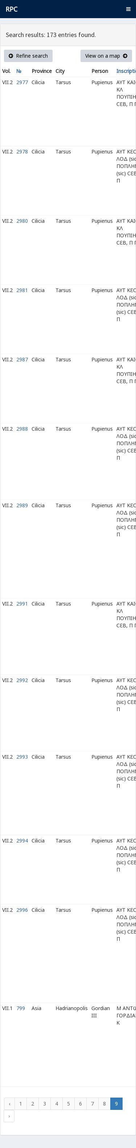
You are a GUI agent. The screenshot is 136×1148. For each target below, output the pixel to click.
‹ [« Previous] (9, 1103)
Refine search (28, 55)
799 (20, 1008)
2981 (22, 290)
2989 (22, 505)
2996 (22, 909)
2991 (22, 603)
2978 (22, 151)
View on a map (106, 55)
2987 (22, 359)
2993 (22, 756)
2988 (22, 428)
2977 (22, 82)
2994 (22, 840)
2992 (22, 680)
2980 (22, 220)
